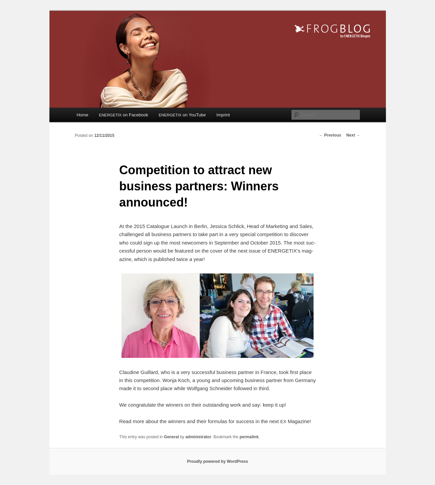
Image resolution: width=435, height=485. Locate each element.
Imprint (223, 114)
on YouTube (182, 114)
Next (353, 135)
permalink (249, 437)
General (171, 437)
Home (82, 114)
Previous (330, 135)
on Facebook (123, 114)
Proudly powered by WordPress (217, 461)
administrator (198, 437)
